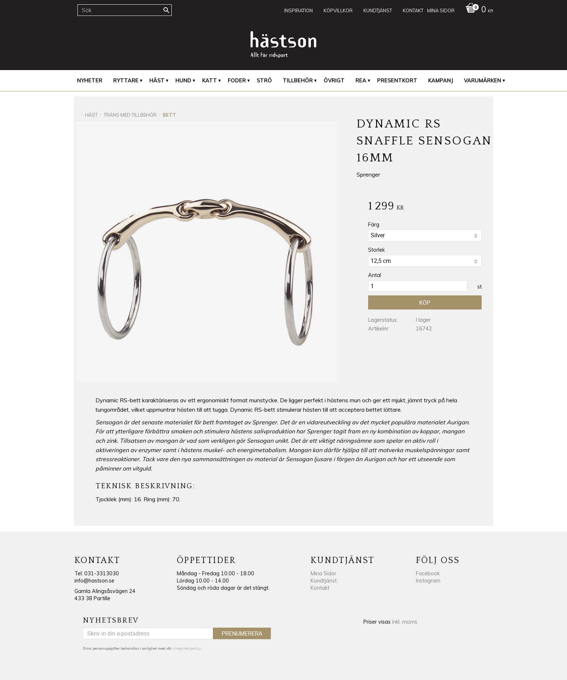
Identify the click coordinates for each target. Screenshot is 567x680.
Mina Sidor (323, 573)
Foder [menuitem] (237, 80)
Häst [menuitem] (157, 80)
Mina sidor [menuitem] (441, 10)
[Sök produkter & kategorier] (124, 10)
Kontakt (320, 588)
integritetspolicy (187, 648)
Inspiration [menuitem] (298, 10)
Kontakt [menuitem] (413, 10)
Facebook (428, 573)
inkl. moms (404, 622)
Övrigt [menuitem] (334, 80)
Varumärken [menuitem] (482, 80)
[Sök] (166, 10)
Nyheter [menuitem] (89, 80)
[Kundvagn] (477, 10)
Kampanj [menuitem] (440, 80)
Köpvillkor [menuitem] (338, 10)
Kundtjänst (324, 580)
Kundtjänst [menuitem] (377, 10)
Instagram (428, 580)
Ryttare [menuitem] (125, 80)
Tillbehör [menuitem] (298, 80)
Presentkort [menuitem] (397, 80)
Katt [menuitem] (209, 80)
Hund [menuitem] (183, 80)
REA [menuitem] (360, 80)
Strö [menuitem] (264, 80)
